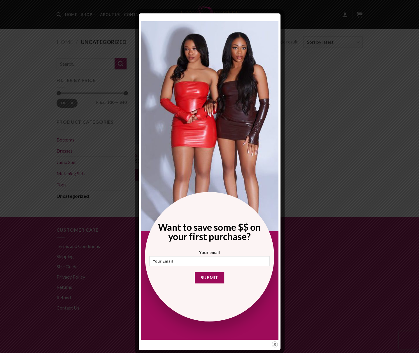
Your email (209, 260)
